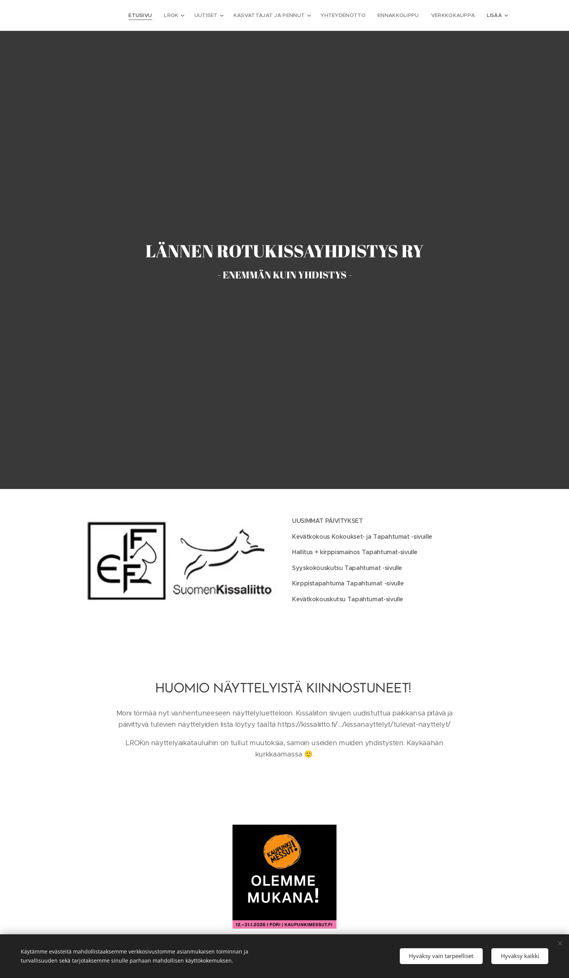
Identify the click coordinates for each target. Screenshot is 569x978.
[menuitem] (127, 15)
